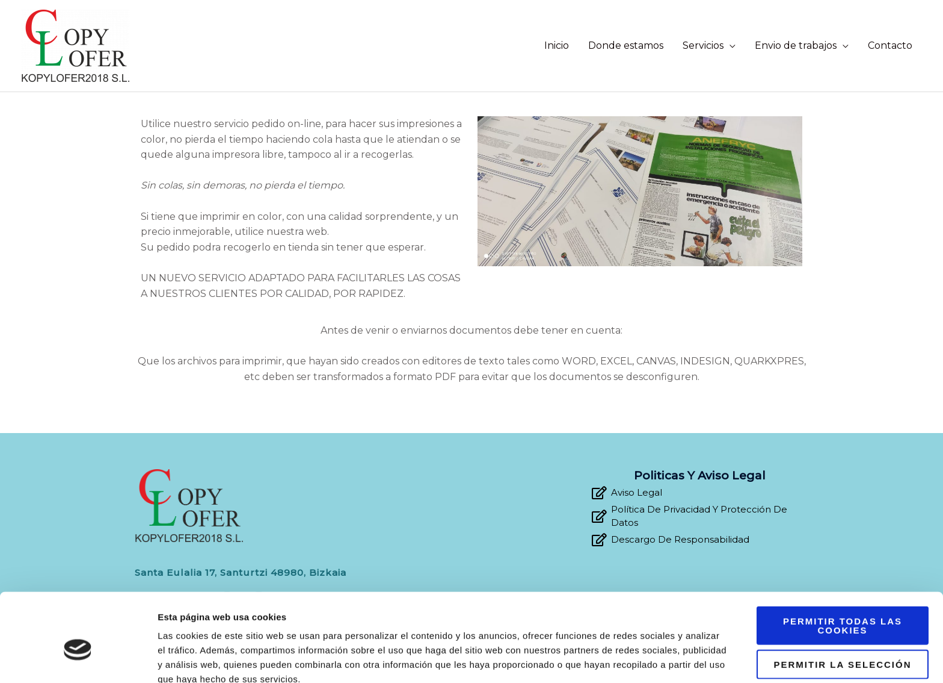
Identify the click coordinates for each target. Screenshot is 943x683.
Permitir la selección (843, 605)
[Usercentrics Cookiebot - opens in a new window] (78, 659)
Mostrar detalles (646, 659)
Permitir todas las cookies (842, 566)
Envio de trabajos (796, 45)
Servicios (703, 45)
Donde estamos (625, 45)
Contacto (890, 45)
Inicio (556, 45)
